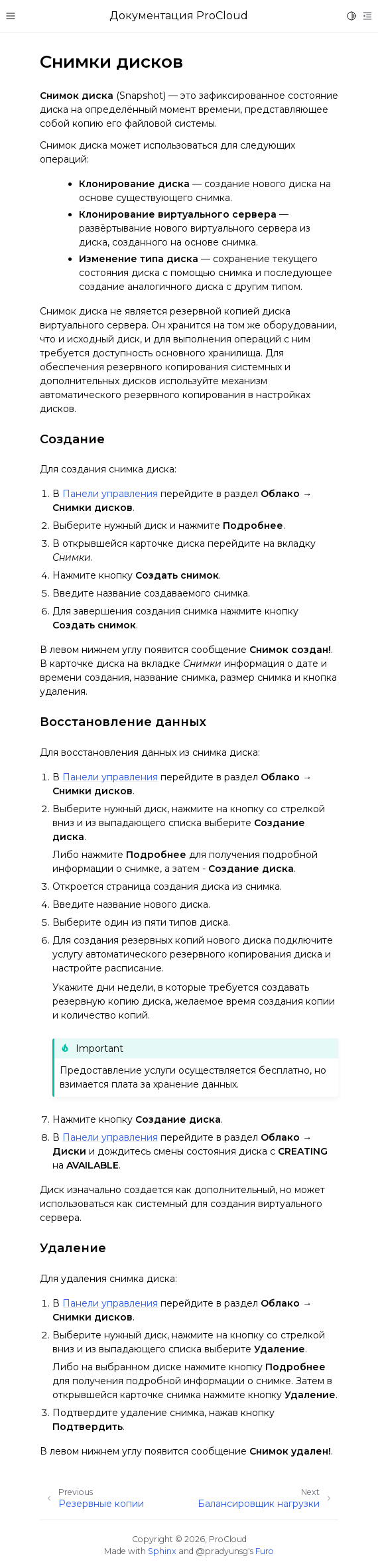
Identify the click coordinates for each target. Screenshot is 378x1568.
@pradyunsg (222, 1551)
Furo (264, 1551)
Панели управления (110, 494)
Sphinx (162, 1551)
